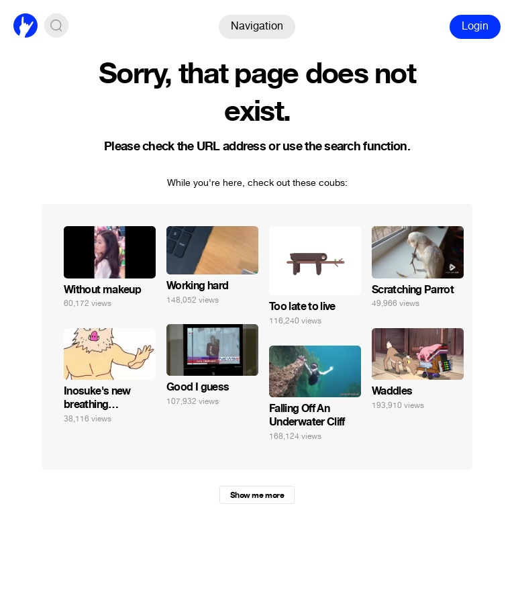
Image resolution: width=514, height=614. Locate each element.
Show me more (257, 495)
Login (475, 26)
